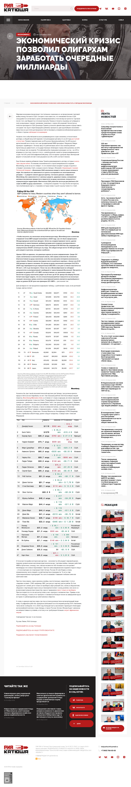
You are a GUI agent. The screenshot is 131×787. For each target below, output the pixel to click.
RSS (39, 759)
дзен (77, 723)
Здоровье (66, 20)
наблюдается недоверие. (38, 132)
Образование (23, 20)
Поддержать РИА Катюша (86, 8)
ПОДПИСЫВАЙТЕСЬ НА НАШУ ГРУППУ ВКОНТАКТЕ (35, 630)
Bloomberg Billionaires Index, (33, 398)
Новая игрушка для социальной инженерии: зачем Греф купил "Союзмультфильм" (17, 695)
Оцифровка (46, 20)
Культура (103, 20)
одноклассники (80, 715)
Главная (7, 103)
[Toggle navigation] (8, 20)
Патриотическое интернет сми (17, 12)
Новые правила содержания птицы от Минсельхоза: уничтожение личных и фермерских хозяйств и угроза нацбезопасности (18, 712)
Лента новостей (108, 114)
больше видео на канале (111, 728)
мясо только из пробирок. (66, 590)
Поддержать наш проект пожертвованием (31, 635)
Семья (121, 20)
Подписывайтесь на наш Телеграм (28, 626)
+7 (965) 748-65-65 (108, 750)
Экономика (23, 35)
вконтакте (79, 707)
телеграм (78, 700)
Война (85, 20)
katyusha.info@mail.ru (109, 747)
